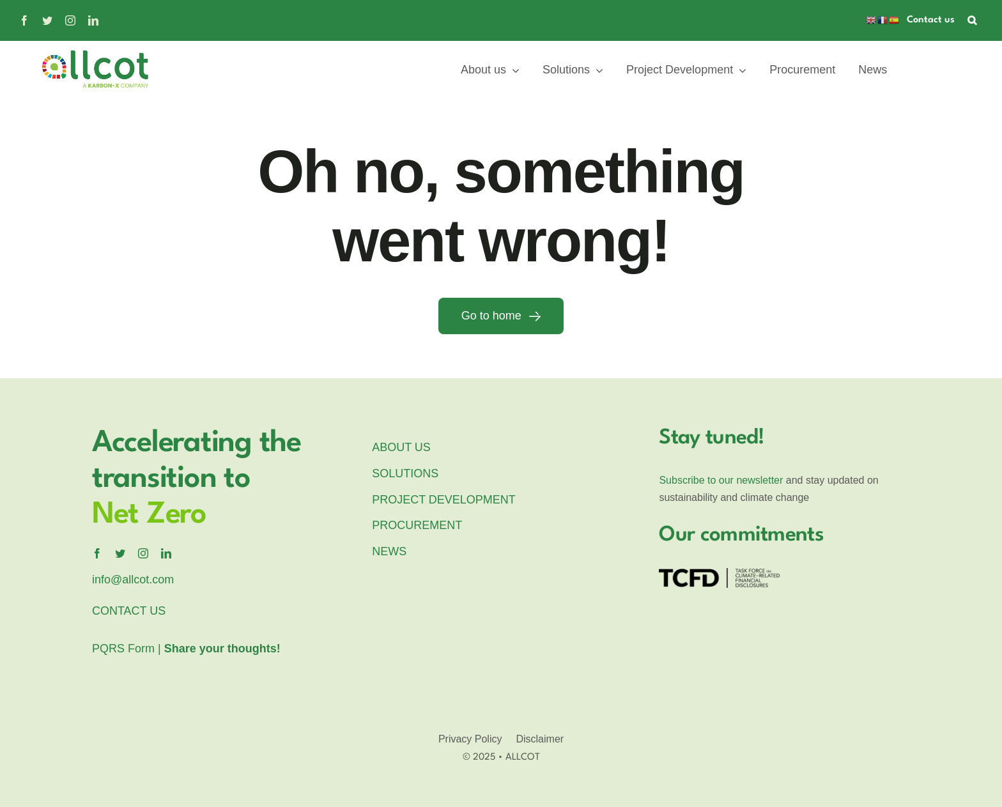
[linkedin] (93, 20)
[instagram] (70, 20)
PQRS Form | (186, 648)
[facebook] (24, 20)
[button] (972, 20)
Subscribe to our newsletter (721, 480)
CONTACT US (129, 610)
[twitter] (47, 20)
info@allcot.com (133, 579)
